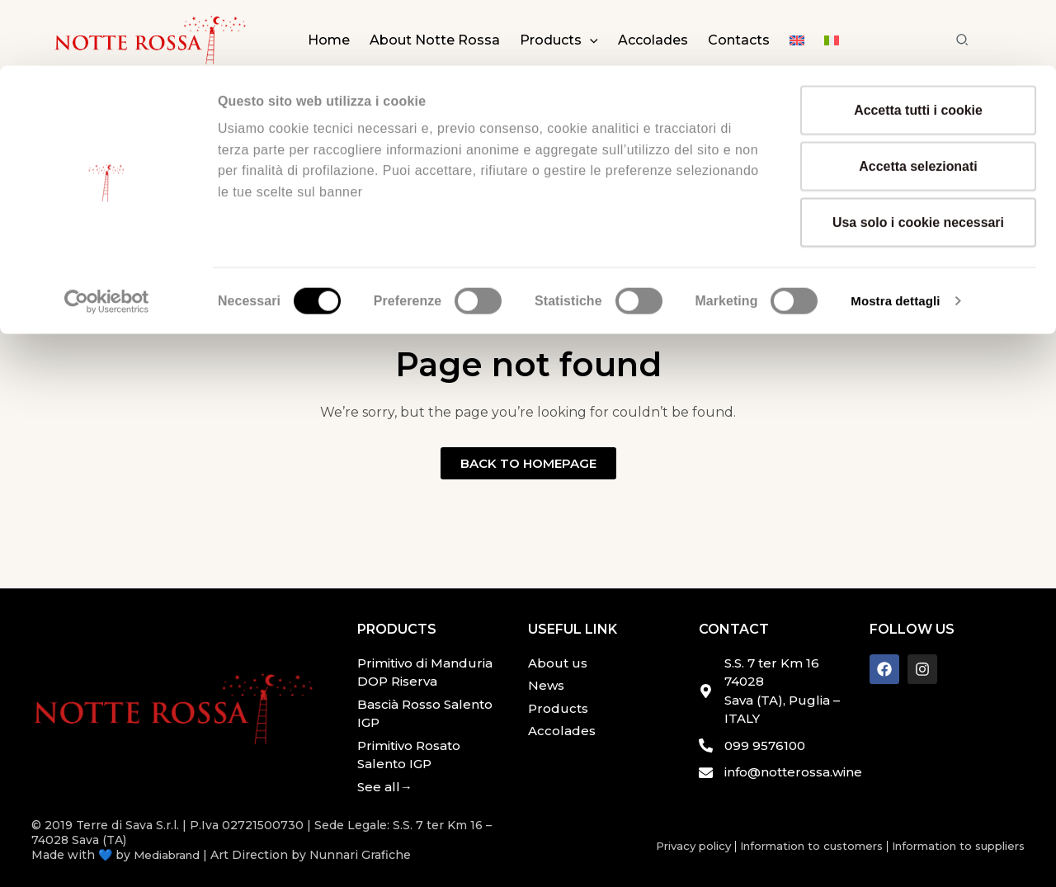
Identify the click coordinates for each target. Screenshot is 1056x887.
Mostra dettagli (898, 235)
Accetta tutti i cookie (918, 44)
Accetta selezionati (918, 100)
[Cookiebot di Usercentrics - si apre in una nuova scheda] (107, 235)
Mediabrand (169, 854)
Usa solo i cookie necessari (918, 156)
